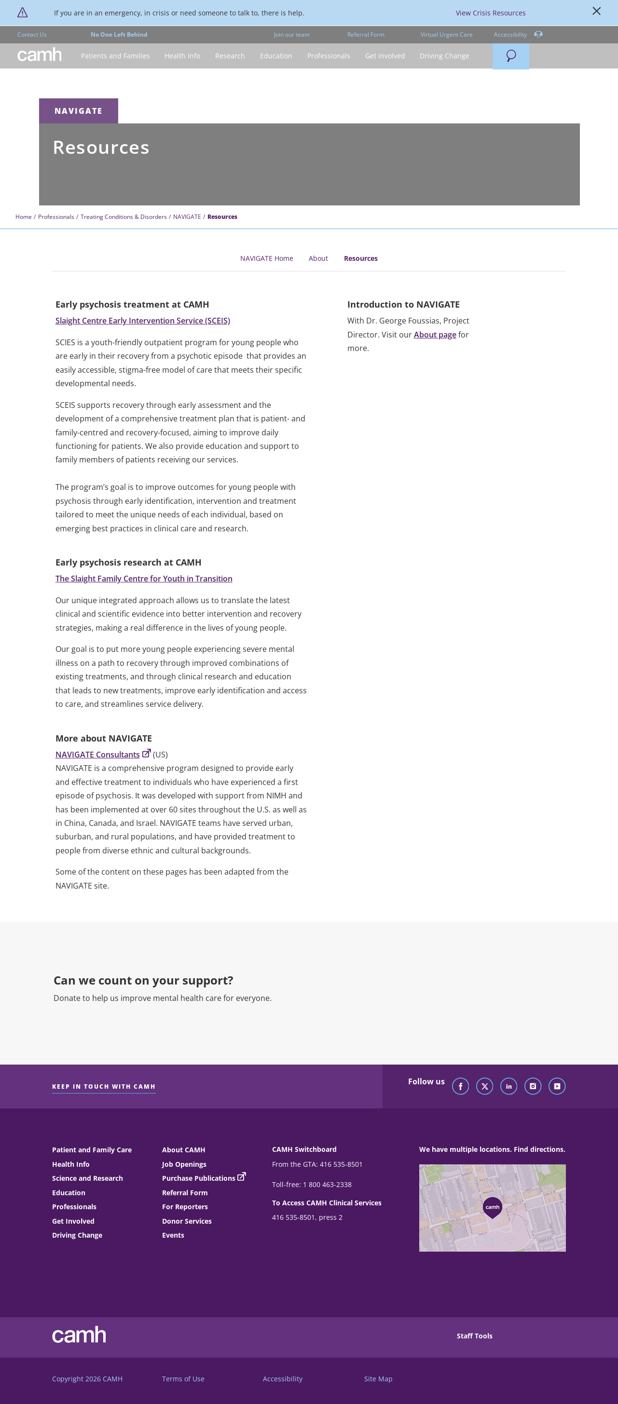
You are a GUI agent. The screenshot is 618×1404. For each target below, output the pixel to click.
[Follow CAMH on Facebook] (460, 1087)
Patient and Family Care (92, 1149)
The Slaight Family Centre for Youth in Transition (144, 578)
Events (173, 1235)
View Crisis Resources (491, 12)
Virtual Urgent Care (447, 34)
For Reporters (185, 1206)
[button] (115, 56)
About (318, 258)
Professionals (56, 217)
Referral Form (366, 34)
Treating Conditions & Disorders (124, 217)
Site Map (378, 1378)
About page (435, 334)
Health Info (71, 1164)
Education (68, 1192)
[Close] (596, 13)
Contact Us (32, 34)
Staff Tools (475, 1335)
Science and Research (87, 1178)
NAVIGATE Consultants (103, 754)
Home (23, 217)
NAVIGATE (79, 111)
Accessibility (518, 35)
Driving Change (77, 1235)
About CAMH (184, 1149)
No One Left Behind (119, 34)
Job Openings (184, 1164)
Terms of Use (183, 1378)
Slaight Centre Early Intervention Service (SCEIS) (142, 320)
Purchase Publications (198, 1178)
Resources (361, 258)
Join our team (292, 34)
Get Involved (73, 1221)
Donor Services (187, 1221)
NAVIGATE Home (266, 258)
